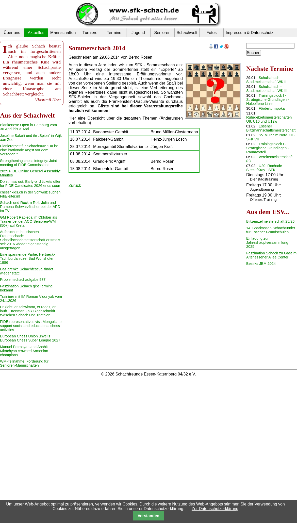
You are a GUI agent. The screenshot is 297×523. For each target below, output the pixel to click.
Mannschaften (63, 32)
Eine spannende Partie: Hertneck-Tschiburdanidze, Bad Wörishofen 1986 (27, 258)
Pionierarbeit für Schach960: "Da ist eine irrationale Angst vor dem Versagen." (29, 150)
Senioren (162, 32)
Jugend (138, 32)
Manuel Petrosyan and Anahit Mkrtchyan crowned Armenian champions (24, 351)
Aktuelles (36, 32)
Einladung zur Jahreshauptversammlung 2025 (267, 242)
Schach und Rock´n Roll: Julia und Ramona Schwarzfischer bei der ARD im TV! (30, 207)
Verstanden (148, 516)
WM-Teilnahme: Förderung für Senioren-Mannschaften (24, 363)
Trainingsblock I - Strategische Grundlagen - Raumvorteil (267, 148)
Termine (114, 32)
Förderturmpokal (272, 108)
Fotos (211, 32)
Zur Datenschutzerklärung (215, 508)
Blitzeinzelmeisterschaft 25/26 (270, 221)
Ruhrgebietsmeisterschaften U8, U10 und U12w (269, 119)
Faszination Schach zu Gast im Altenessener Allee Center (271, 255)
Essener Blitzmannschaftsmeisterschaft (270, 128)
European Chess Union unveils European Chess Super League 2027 (30, 338)
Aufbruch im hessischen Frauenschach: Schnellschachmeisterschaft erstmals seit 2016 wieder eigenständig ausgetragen (30, 240)
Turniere (89, 32)
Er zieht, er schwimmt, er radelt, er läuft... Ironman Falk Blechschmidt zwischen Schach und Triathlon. (28, 311)
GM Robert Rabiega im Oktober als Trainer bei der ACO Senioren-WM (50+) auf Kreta (28, 221)
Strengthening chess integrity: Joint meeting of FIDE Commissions (28, 163)
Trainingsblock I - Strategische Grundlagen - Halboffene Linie (267, 99)
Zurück (75, 185)
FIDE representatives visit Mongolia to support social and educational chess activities (30, 326)
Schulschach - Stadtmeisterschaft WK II (266, 80)
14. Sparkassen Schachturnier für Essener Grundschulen (270, 230)
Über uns (12, 32)
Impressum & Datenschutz (249, 32)
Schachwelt (187, 32)
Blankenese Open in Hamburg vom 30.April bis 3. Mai (28, 127)
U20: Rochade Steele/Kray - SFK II (264, 168)
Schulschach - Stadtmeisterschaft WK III (266, 89)
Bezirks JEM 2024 (261, 264)
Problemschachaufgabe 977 (22, 279)
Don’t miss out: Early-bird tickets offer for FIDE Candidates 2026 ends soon (30, 183)
